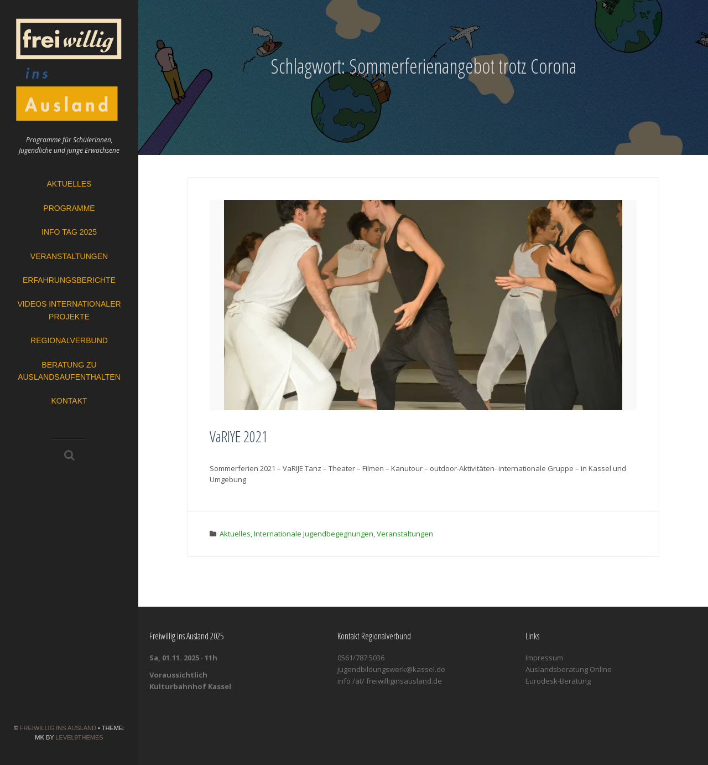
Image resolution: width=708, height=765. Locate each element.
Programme (69, 208)
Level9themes (79, 737)
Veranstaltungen (69, 256)
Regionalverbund (69, 340)
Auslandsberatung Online (568, 669)
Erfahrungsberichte (69, 280)
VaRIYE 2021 (239, 436)
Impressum (544, 658)
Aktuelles (69, 183)
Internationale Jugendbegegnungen (313, 534)
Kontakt (69, 400)
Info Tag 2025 (69, 232)
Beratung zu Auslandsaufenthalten (69, 370)
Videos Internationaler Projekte (69, 310)
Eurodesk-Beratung (558, 681)
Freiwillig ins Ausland (58, 728)
